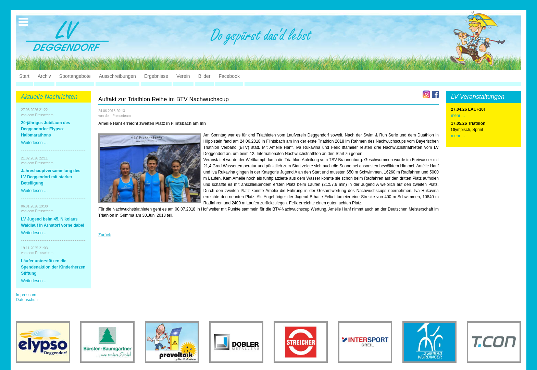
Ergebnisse (156, 76)
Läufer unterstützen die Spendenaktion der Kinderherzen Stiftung (53, 267)
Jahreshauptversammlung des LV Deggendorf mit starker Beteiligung (50, 177)
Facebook (228, 76)
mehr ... (458, 135)
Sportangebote (75, 76)
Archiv (44, 76)
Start (24, 76)
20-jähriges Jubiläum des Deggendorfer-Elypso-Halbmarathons (45, 129)
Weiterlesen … (34, 142)
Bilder (204, 76)
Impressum (26, 295)
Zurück (104, 234)
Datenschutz (27, 299)
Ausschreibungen (117, 76)
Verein (183, 76)
